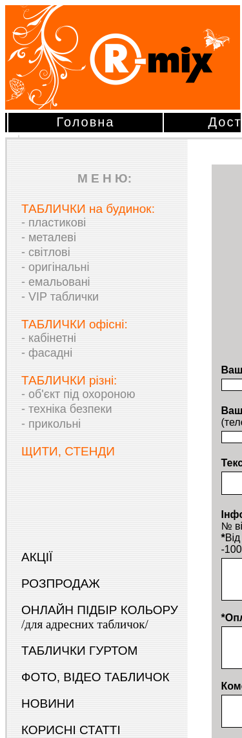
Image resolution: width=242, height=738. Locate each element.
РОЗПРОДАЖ (60, 583)
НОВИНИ (47, 703)
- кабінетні (48, 338)
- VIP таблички (60, 296)
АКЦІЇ (36, 557)
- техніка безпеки (66, 409)
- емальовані (55, 281)
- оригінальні (55, 267)
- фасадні (46, 352)
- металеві (48, 237)
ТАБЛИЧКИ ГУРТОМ (79, 650)
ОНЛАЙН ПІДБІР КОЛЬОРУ (99, 617)
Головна (86, 122)
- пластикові (53, 222)
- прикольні (51, 423)
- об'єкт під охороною (78, 394)
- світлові (45, 252)
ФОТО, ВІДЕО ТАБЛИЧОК (95, 677)
